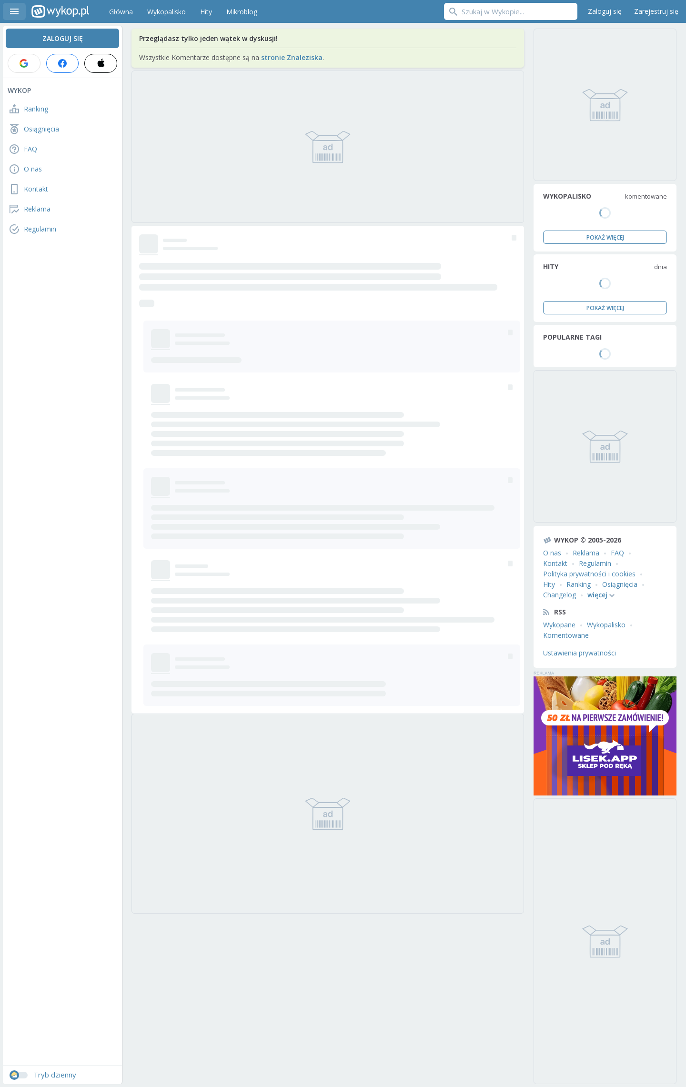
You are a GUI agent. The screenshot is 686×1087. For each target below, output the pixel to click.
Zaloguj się (605, 11)
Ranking (578, 584)
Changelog (559, 594)
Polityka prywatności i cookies (589, 573)
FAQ (617, 552)
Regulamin (595, 563)
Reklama (586, 552)
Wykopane (559, 624)
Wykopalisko (606, 624)
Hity (549, 584)
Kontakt (555, 563)
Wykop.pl (60, 11)
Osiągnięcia (619, 584)
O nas (552, 552)
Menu (14, 11)
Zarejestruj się (656, 11)
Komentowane (566, 635)
